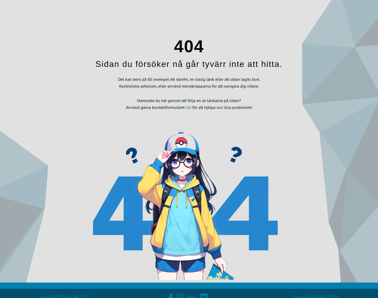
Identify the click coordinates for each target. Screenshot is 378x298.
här (188, 107)
